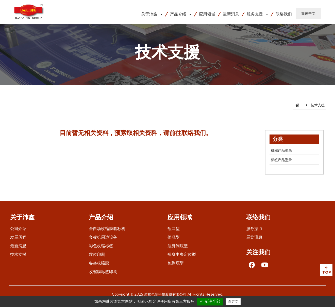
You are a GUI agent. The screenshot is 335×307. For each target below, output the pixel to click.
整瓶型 (174, 237)
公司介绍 (18, 228)
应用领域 (207, 14)
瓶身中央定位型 (182, 254)
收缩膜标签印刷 (103, 271)
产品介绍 (178, 14)
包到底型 (176, 263)
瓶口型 (174, 228)
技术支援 (318, 105)
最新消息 (231, 14)
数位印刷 (97, 254)
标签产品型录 (281, 160)
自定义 (233, 301)
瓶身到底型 (178, 245)
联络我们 (284, 14)
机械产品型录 (281, 150)
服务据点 (254, 228)
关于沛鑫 (149, 14)
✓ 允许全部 (210, 301)
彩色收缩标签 (101, 245)
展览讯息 (254, 237)
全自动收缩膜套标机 (107, 228)
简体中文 (308, 13)
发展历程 (18, 237)
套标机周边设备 (103, 237)
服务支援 (255, 14)
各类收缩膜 (99, 263)
